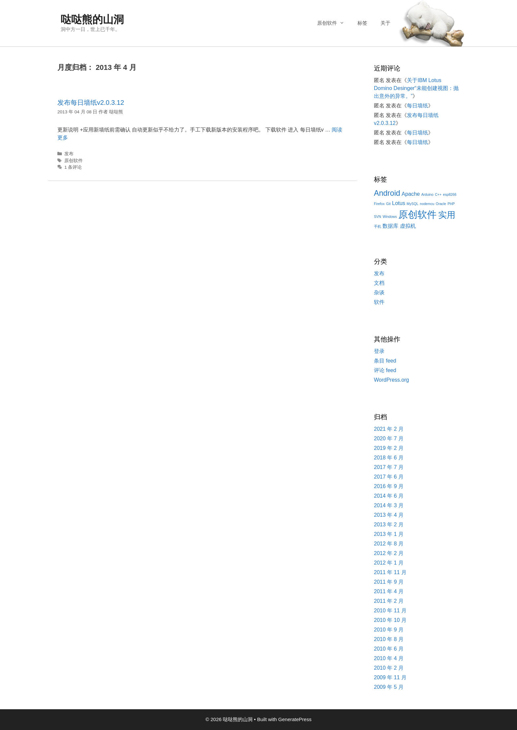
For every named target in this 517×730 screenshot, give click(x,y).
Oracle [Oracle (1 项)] (441, 204)
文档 (379, 283)
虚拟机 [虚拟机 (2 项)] (408, 226)
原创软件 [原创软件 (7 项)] (417, 214)
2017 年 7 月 (389, 467)
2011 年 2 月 (389, 601)
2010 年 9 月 (389, 629)
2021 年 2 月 (389, 429)
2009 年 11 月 (390, 677)
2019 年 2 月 (389, 448)
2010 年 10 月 (390, 620)
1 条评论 (73, 167)
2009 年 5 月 (389, 687)
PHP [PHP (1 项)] (451, 204)
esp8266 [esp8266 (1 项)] (449, 194)
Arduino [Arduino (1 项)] (427, 194)
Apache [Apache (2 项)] (411, 194)
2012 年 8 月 (389, 543)
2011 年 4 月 (389, 591)
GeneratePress (295, 719)
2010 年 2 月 (389, 668)
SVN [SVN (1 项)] (377, 217)
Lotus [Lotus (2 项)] (398, 203)
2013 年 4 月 (389, 515)
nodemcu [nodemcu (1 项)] (427, 204)
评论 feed (385, 370)
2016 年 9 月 (389, 486)
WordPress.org (391, 380)
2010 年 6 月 (389, 649)
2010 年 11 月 (390, 610)
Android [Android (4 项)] (387, 193)
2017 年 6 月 (389, 477)
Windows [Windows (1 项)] (389, 217)
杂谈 (379, 292)
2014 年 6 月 (389, 496)
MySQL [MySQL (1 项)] (412, 204)
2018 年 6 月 (389, 457)
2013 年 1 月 (389, 534)
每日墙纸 (417, 105)
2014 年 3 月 (389, 505)
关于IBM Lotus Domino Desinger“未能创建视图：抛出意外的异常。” (416, 88)
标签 (362, 23)
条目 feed (385, 361)
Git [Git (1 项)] (388, 204)
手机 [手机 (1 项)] (377, 226)
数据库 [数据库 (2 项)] (390, 226)
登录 (379, 351)
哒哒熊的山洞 (92, 19)
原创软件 (334, 23)
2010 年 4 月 (389, 658)
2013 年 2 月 (389, 524)
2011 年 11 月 (390, 572)
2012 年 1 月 (389, 563)
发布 (69, 153)
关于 (385, 23)
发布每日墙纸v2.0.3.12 (90, 102)
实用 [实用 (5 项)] (446, 214)
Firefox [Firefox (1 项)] (379, 204)
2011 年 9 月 (389, 582)
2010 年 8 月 (389, 639)
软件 (379, 302)
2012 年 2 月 (389, 553)
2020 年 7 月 (389, 438)
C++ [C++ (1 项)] (438, 194)
